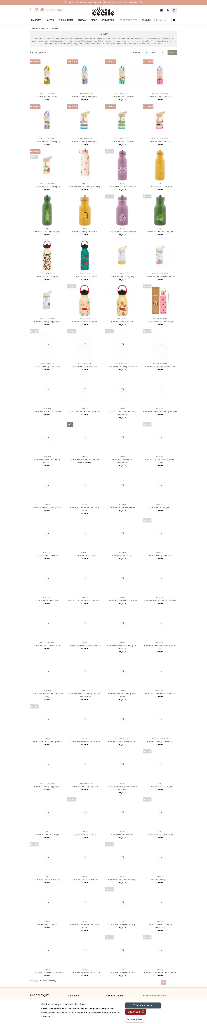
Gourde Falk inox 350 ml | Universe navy (47, 694)
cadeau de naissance (85, 2)
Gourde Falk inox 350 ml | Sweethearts (122, 459)
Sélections (108, 20)
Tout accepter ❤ (142, 1005)
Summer (146, 20)
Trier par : (137, 52)
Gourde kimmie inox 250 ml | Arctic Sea (160, 645)
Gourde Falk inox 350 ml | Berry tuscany (122, 694)
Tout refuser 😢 (135, 1011)
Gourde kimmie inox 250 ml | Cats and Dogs (122, 645)
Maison (82, 20)
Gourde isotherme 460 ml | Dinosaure (160, 924)
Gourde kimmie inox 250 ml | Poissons (47, 459)
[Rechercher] (163, 20)
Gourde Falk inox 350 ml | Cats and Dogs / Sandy (84, 694)
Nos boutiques (39, 995)
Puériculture (65, 20)
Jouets (50, 20)
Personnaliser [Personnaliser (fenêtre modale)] (134, 1019)
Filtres (172, 52)
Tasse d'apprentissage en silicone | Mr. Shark (122, 787)
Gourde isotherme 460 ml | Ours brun (84, 507)
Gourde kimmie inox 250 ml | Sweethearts (122, 411)
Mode (94, 20)
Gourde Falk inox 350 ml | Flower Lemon (160, 459)
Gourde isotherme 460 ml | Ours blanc (84, 924)
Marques (36, 20)
